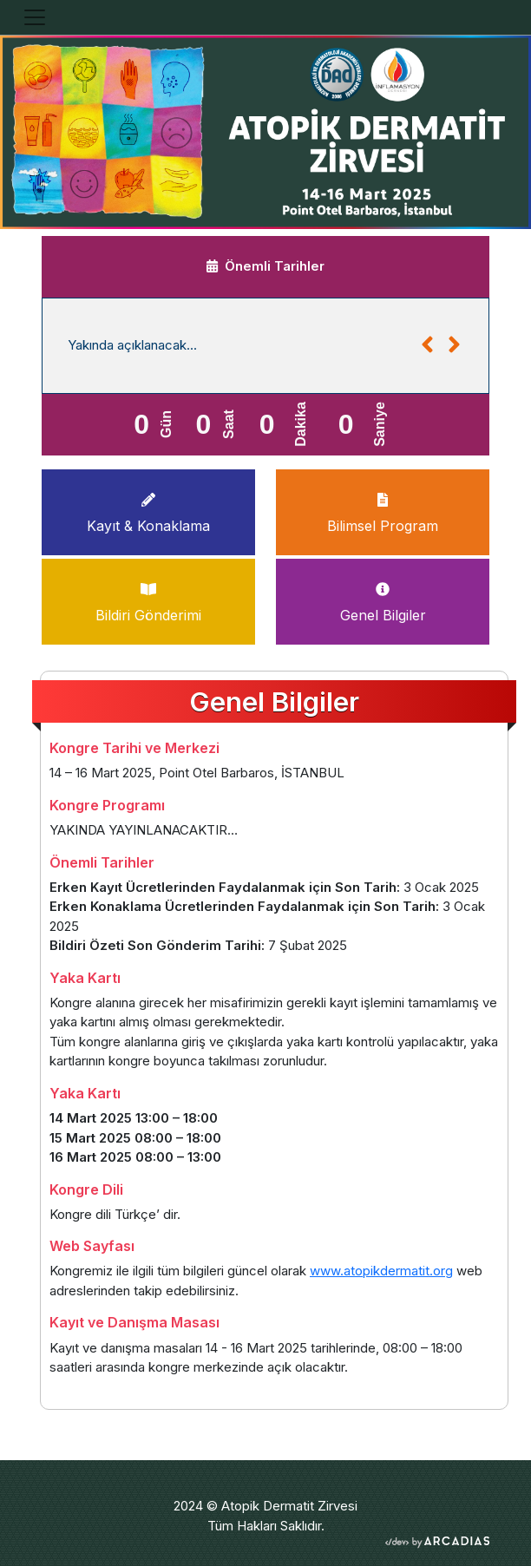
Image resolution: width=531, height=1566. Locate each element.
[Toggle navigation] (34, 17)
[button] (427, 345)
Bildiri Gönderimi (148, 599)
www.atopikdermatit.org (381, 1270)
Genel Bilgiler (383, 599)
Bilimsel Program (382, 510)
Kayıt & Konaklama (148, 510)
